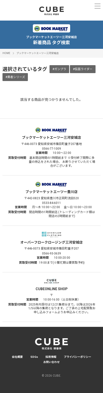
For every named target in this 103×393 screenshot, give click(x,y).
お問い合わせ (51, 362)
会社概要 (17, 357)
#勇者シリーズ (15, 77)
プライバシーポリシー (77, 357)
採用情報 (51, 357)
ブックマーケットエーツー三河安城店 (37, 53)
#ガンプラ (59, 69)
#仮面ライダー (83, 69)
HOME (6, 53)
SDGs (34, 357)
